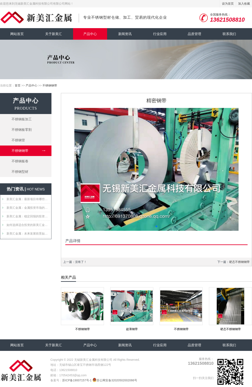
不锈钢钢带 (49, 85)
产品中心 (90, 34)
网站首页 (17, 34)
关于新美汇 (53, 34)
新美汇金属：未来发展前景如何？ (28, 233)
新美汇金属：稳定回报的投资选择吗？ (28, 216)
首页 (18, 85)
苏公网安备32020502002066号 (114, 380)
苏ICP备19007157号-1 (77, 380)
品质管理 (194, 34)
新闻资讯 (125, 34)
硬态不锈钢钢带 (239, 262)
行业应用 (160, 34)
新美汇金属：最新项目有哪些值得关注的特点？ (28, 199)
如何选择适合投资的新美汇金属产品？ (28, 225)
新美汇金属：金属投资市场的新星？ (28, 207)
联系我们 (229, 34)
